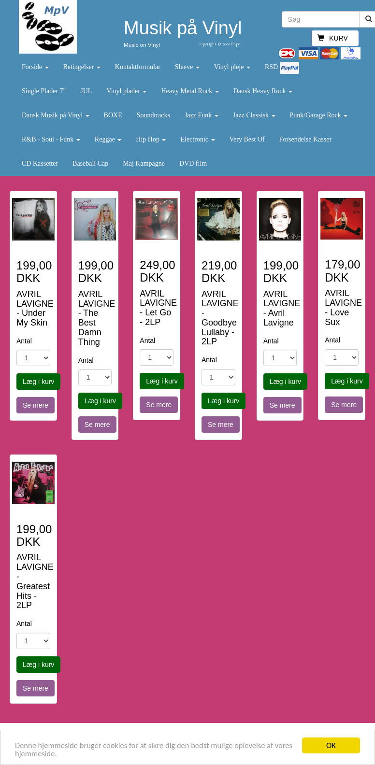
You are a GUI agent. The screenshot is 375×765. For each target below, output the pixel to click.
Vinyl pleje (232, 67)
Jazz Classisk (254, 115)
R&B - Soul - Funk (51, 139)
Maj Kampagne (144, 163)
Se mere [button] (35, 405)
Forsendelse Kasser (305, 139)
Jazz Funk (201, 115)
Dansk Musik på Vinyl (55, 115)
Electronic (197, 139)
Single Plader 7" (44, 91)
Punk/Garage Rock (319, 115)
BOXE (113, 115)
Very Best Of (247, 139)
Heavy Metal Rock (189, 91)
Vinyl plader (126, 91)
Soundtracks (153, 115)
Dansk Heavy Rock (262, 91)
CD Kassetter (40, 163)
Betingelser (82, 67)
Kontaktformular (137, 67)
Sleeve (187, 67)
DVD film (193, 163)
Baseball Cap (90, 163)
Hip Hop (151, 139)
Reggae (108, 139)
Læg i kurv (38, 381)
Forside (35, 67)
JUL (86, 91)
